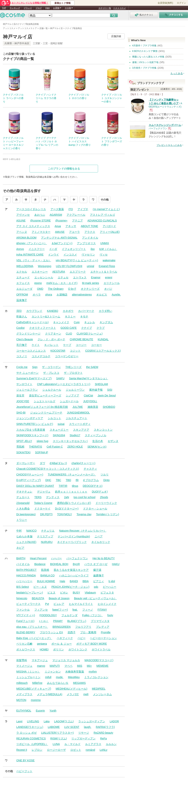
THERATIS (35, 446)
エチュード (23, 277)
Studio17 (75, 435)
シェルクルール (51, 389)
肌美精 (45, 569)
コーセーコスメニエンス (31, 350)
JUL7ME (78, 406)
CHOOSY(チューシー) (29, 474)
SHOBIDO (109, 406)
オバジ (108, 288)
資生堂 (20, 395)
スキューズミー (59, 429)
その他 (105, 199)
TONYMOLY (64, 514)
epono (38, 283)
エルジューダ (24, 288)
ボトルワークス (25, 649)
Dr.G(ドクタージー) (66, 508)
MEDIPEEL (99, 688)
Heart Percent (38, 558)
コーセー (96, 344)
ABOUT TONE (89, 226)
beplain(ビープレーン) (29, 592)
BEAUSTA (38, 598)
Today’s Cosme (43, 502)
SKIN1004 (59, 435)
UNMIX (104, 243)
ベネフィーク (65, 638)
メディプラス (24, 694)
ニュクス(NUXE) (26, 542)
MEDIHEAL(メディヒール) (71, 688)
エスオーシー (40, 271)
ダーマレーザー (25, 463)
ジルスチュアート (76, 418)
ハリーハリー (24, 581)
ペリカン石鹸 (24, 643)
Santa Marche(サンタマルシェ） (88, 378)
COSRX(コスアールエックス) (103, 350)
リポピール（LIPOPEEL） (32, 744)
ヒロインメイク (107, 603)
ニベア (99, 536)
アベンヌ (21, 231)
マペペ (68, 665)
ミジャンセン (53, 671)
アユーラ (74, 231)
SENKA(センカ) (96, 446)
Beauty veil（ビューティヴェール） (95, 598)
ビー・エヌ (40, 586)
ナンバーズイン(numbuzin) (74, 536)
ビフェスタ (107, 592)
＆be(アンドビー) (61, 243)
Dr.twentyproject (25, 514)
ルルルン (111, 744)
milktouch (22, 682)
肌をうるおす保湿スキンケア (71, 569)
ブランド (28, 8)
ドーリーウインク (106, 502)
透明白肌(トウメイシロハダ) (74, 502)
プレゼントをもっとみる (169, 145)
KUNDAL (103, 339)
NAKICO (31, 530)
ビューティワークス (28, 603)
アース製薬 (57, 209)
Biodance (39, 564)
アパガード (109, 226)
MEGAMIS (79, 682)
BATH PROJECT (26, 569)
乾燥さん (21, 316)
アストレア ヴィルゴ (102, 214)
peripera (42, 643)
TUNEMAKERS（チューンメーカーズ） (72, 474)
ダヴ (42, 463)
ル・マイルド (72, 744)
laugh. (87, 726)
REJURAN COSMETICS (31, 738)
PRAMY (58, 621)
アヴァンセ (23, 214)
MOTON (21, 700)
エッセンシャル (43, 277)
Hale (62, 581)
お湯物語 (62, 294)
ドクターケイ (42, 508)
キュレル (89, 322)
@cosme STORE (40, 220)
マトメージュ (24, 665)
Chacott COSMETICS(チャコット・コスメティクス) (47, 468)
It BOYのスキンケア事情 (144, 51)
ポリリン (58, 649)
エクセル (21, 271)
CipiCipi (88, 395)
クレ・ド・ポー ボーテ (51, 339)
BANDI (74, 581)
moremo (36, 700)
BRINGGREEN (62, 626)
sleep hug (42, 441)
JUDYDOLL (90, 401)
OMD (40, 288)
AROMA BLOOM (26, 237)
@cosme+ (61, 220)
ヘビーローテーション (103, 638)
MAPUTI (55, 665)
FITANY (102, 609)
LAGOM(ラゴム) (64, 721)
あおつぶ (39, 214)
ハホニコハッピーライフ (74, 575)
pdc (96, 586)
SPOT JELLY (24, 441)
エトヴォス (80, 277)
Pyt (47, 603)
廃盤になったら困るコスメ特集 (148, 56)
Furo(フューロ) (25, 621)
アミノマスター (41, 231)
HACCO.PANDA (26, 575)
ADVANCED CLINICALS (102, 220)
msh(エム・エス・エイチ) (62, 283)
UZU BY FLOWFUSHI (69, 266)
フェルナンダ (69, 615)
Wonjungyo (44, 266)
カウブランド (34, 310)
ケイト (36, 344)
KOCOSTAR (57, 350)
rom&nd (90, 749)
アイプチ (83, 209)
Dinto (106, 480)
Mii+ (89, 665)
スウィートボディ (80, 423)
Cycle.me (21, 367)
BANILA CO (47, 575)
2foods (104, 497)
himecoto (21, 598)
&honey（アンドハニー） (31, 243)
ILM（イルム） (108, 249)
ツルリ (105, 474)
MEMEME (102, 665)
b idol (112, 581)
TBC (58, 480)
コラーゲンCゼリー (66, 356)
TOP (4, 8)
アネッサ (70, 226)
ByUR (76, 564)
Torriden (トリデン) (107, 514)
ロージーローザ (56, 749)
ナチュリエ (47, 530)
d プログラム (91, 480)
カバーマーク (86, 310)
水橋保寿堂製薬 (74, 671)
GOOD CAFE (69, 327)
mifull (48, 677)
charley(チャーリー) (83, 463)
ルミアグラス (93, 744)
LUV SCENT (71, 726)
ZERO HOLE (75, 446)
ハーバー (56, 558)
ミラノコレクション (96, 677)
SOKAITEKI (23, 452)
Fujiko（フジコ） (92, 615)
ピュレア (59, 603)
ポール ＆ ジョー (61, 643)
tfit (77, 480)
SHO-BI (21, 412)
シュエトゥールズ (44, 401)
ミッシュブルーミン (28, 677)
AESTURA (58, 271)
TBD (68, 480)
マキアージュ (40, 660)
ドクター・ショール (95, 508)
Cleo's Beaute (24, 339)
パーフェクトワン (77, 558)
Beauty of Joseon (59, 598)
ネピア (20, 547)
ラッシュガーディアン (91, 721)
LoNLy (103, 749)
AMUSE (60, 231)
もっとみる (176, 73)
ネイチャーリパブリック (72, 542)
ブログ (38, 8)
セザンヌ (113, 441)
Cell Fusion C (55, 446)
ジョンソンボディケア (29, 418)
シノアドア (72, 395)
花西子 (72, 632)
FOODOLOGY (48, 615)
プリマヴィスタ (100, 621)
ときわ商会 (23, 508)
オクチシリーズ (90, 288)
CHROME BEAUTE (81, 339)
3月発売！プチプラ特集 (144, 68)
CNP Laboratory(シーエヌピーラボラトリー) (63, 384)
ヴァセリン (88, 254)
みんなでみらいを (57, 682)
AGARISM (56, 214)
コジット (75, 350)
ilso (93, 249)
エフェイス (23, 283)
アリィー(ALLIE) (110, 231)
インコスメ (70, 254)
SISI (109, 389)
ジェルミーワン (75, 389)
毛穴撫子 (21, 344)
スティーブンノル (95, 435)
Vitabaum (90, 592)
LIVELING (33, 721)
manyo (41, 665)
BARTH (20, 558)
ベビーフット (24, 771)
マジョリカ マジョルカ (66, 660)
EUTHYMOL (23, 710)
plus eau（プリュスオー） (32, 626)
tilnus (75, 485)
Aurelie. (116, 294)
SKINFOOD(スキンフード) (32, 435)
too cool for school (85, 497)
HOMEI (44, 649)
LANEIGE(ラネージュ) (29, 726)
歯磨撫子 (98, 575)
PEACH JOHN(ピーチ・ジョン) (70, 586)
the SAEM (92, 367)
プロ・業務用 (88, 632)
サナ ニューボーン (27, 372)
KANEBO (52, 310)
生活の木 (97, 441)
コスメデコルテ (41, 356)
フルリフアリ (83, 626)
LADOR (114, 721)
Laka (46, 721)
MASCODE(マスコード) (99, 660)
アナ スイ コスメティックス (33, 226)
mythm (93, 671)
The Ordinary (55, 288)
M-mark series (90, 283)
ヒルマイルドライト (81, 603)
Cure (77, 322)
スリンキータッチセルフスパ (70, 441)
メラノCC (73, 694)
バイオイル (23, 564)
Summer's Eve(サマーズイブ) (34, 378)
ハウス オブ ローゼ (95, 564)
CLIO (69, 333)
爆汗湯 (97, 569)
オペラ (37, 294)
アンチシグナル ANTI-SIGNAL (59, 237)
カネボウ (68, 310)
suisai (61, 423)
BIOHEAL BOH (59, 564)
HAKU (116, 564)
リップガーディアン (83, 738)
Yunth (52, 710)
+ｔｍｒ (44, 621)
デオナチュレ (24, 491)
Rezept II (21, 749)
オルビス (101, 294)
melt (85, 694)
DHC (48, 480)
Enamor (96, 277)
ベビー (82, 638)
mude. (59, 677)
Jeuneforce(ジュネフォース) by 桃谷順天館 (42, 406)
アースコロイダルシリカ (31, 209)
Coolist (20, 327)
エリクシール (112, 283)
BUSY (76, 592)
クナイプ (86, 327)
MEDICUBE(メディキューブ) (33, 688)
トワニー (21, 519)
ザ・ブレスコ (51, 372)
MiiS (79, 665)
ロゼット (75, 749)
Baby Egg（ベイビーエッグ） (34, 638)
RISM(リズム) (58, 738)
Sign (34, 367)
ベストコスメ (119, 8)
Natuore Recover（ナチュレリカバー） (82, 530)
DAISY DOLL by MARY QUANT (35, 485)
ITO (70, 209)
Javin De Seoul (107, 395)
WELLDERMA (24, 266)
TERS (37, 497)
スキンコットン (103, 429)
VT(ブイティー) (25, 615)
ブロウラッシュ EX (51, 632)
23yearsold (23, 502)
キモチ (84, 316)
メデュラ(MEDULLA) (49, 694)
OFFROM (22, 294)
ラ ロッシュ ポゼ (26, 732)
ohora (48, 294)
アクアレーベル (76, 214)
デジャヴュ (43, 491)
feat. (75, 609)
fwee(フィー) (60, 609)
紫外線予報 (96, 389)
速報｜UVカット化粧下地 (145, 62)
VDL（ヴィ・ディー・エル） (33, 260)
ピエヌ (51, 592)
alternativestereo (82, 294)
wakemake (109, 260)
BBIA (85, 581)
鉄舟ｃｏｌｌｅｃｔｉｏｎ (71, 491)
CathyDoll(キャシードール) (32, 322)
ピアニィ (98, 581)
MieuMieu (74, 677)
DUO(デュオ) (100, 491)
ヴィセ (104, 254)
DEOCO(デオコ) (92, 485)
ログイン (181, 3)
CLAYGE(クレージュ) (89, 333)
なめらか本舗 (24, 536)
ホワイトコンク (77, 649)
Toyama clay (84, 514)
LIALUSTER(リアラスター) (57, 732)
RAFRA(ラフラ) (105, 726)
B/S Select (22, 586)
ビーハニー (109, 586)
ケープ (67, 344)
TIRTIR (63, 485)
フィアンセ (41, 609)
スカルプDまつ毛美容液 (30, 429)
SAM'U (60, 378)
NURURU (47, 542)
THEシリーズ (73, 367)
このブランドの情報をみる (64, 168)
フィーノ (87, 609)
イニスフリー (37, 249)
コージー (81, 344)
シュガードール (69, 401)
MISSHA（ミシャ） (28, 671)
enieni (108, 277)
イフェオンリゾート (74, 249)
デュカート (23, 497)
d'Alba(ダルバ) (58, 463)
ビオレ (64, 592)
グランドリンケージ (28, 333)
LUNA (56, 744)
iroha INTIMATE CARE (30, 254)
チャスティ (90, 468)
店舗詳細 (116, 36)
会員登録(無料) (165, 3)
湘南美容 (92, 406)
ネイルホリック (100, 542)
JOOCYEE (22, 401)
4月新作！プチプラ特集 (144, 45)
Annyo (20, 249)
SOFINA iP (41, 452)
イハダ (53, 249)
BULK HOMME (46, 581)
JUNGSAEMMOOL (78, 412)
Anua (58, 226)
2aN (66, 497)
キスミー (70, 316)
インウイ (53, 254)
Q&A (47, 8)
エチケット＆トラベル (103, 271)
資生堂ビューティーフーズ (45, 395)
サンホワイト (24, 384)
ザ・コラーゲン (51, 367)
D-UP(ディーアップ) (28, 480)
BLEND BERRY (25, 632)
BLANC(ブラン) (76, 621)
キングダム (106, 322)
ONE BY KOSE (25, 760)
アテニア (77, 220)
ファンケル (23, 609)
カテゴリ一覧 (104, 8)
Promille (106, 632)
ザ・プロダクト (73, 372)
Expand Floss (107, 266)
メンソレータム (102, 694)
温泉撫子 (21, 300)
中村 (19, 530)
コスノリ (21, 356)
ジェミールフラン (27, 389)
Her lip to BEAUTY (103, 558)
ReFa (103, 738)
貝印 (19, 310)
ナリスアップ (45, 536)
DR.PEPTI (46, 514)
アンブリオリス (86, 243)
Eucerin (40, 710)
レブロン (37, 749)
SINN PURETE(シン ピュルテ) (34, 423)
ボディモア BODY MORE (91, 643)
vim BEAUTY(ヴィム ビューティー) (77, 260)
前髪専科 (21, 660)
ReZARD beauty (103, 732)
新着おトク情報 (62, 3)
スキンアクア (81, 429)
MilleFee (37, 682)
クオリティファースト (42, 327)
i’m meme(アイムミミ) (106, 209)
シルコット (54, 418)
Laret (19, 721)
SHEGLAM (101, 384)
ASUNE (21, 220)
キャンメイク (61, 322)
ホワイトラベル (101, 649)
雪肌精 (20, 446)
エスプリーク (78, 271)
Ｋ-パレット (51, 344)
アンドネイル (90, 237)
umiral (90, 266)
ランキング (15, 8)
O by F (72, 288)
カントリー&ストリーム (46, 316)
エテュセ (63, 277)
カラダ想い (105, 310)
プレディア (102, 626)
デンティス (52, 497)
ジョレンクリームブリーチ (46, 412)
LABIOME (54, 726)
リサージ (83, 732)
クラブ (100, 327)
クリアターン (53, 333)
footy (110, 615)
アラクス (89, 231)
